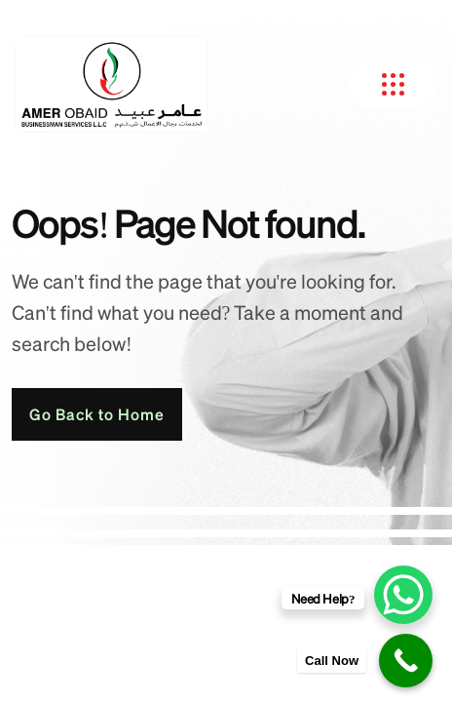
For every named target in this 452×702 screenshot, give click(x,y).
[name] (331, 17)
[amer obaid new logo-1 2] (111, 84)
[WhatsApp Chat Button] (403, 595)
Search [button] (245, 17)
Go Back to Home (97, 414)
